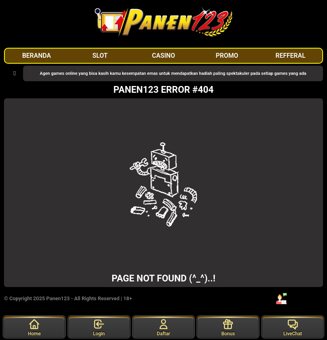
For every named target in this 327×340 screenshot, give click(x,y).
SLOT (99, 55)
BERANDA (36, 55)
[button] (14, 73)
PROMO (227, 55)
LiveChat (292, 327)
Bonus (228, 327)
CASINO (163, 55)
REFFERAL (291, 55)
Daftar (163, 327)
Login (99, 327)
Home (34, 327)
